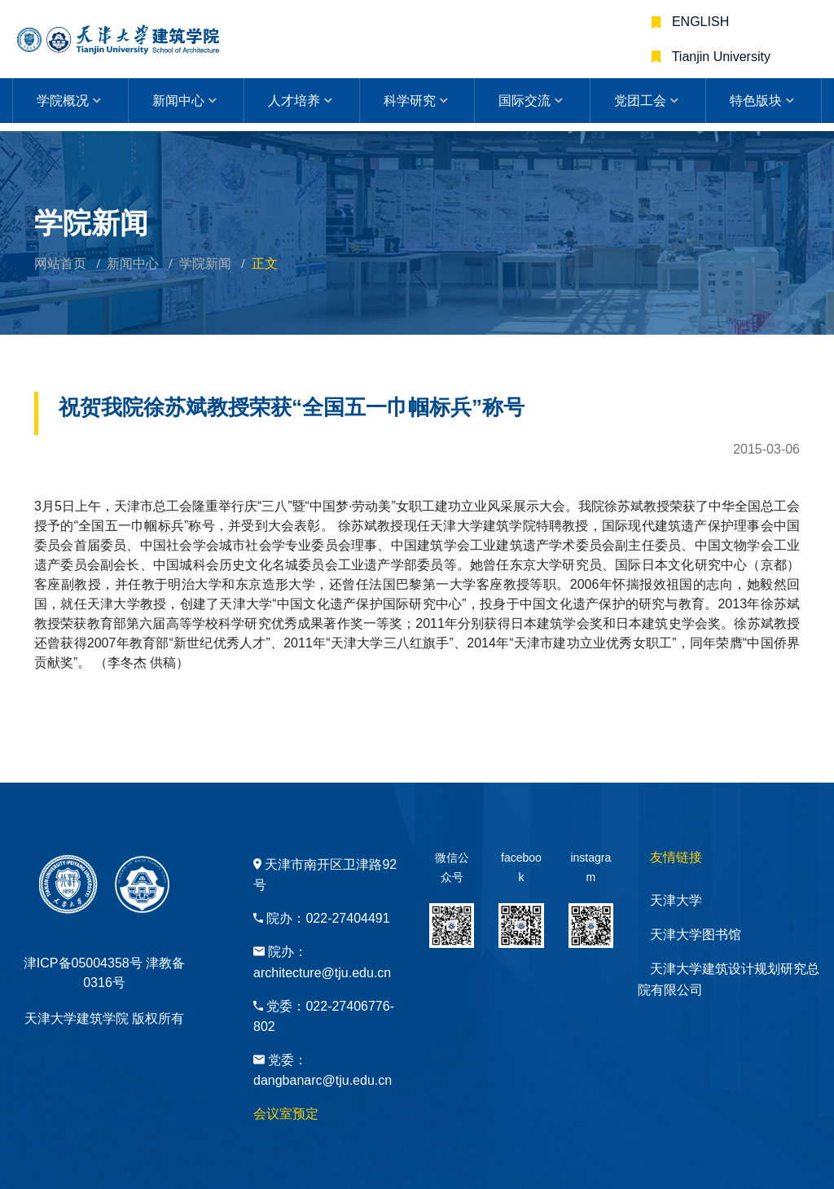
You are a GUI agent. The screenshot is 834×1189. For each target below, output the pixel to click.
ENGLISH (699, 22)
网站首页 (60, 263)
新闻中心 (178, 100)
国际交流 (524, 100)
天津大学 (676, 900)
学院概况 (63, 100)
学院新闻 (205, 263)
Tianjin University (719, 57)
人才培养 (294, 100)
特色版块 (756, 100)
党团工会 (640, 100)
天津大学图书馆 (695, 934)
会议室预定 (285, 1114)
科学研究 (410, 100)
